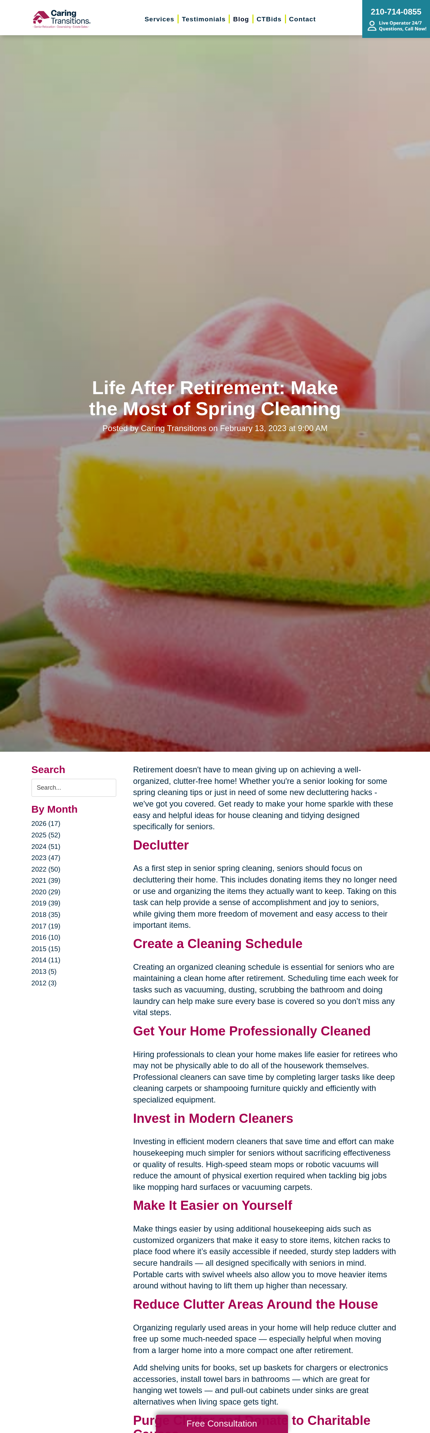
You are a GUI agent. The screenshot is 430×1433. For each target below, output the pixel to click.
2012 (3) (44, 983)
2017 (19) (46, 926)
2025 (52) (46, 835)
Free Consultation (221, 1423)
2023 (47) (46, 857)
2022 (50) (46, 869)
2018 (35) (46, 914)
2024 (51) (46, 846)
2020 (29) (46, 892)
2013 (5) (44, 971)
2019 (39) (46, 903)
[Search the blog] (74, 788)
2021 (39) (46, 880)
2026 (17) (46, 823)
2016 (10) (46, 937)
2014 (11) (46, 960)
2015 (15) (46, 949)
